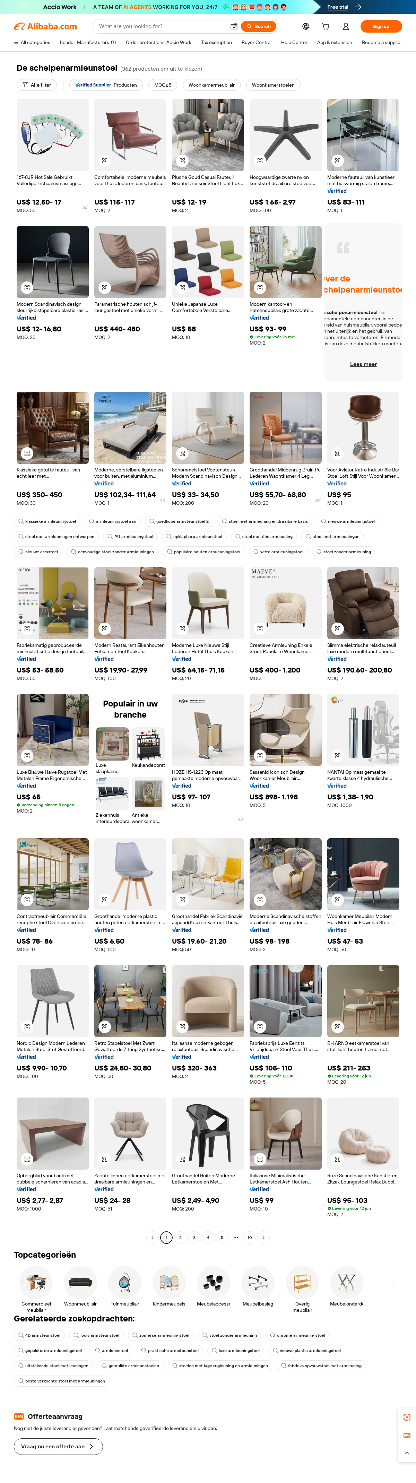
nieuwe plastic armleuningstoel (307, 1350)
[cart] (327, 27)
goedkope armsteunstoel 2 (179, 521)
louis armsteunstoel (96, 1335)
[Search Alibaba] (161, 26)
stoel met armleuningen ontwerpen (56, 536)
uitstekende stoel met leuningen (53, 1366)
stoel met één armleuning (264, 536)
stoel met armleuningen (332, 536)
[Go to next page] (263, 1237)
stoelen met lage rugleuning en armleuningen (220, 1366)
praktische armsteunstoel (170, 1350)
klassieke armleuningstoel (47, 521)
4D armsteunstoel (39, 1335)
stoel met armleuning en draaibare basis (265, 521)
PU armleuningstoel (130, 536)
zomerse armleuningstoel (160, 1335)
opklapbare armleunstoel (194, 536)
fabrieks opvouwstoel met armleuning (321, 1366)
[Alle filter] (37, 85)
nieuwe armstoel (38, 552)
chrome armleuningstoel (297, 1335)
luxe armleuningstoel (236, 1350)
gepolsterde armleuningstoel (50, 1350)
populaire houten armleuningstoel (203, 552)
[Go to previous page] (152, 1237)
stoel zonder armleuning (344, 552)
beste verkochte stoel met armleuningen (61, 1381)
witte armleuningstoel (278, 552)
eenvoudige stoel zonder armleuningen (112, 552)
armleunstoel (111, 1350)
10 (250, 1237)
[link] (407, 1417)
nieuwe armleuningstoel (348, 521)
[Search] (258, 26)
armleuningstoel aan (112, 521)
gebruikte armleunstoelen (130, 1366)
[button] (234, 26)
